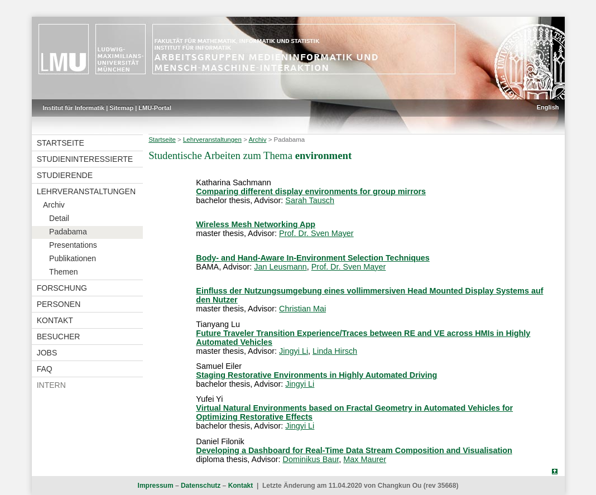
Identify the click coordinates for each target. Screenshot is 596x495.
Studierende (65, 175)
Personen (59, 304)
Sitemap (121, 107)
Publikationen (72, 258)
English (548, 107)
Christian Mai (302, 308)
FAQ (44, 368)
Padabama (68, 231)
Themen (63, 271)
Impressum (156, 485)
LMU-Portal (154, 107)
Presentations (73, 245)
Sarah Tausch (309, 200)
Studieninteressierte (85, 159)
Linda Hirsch (335, 351)
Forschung (62, 287)
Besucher (58, 336)
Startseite (60, 142)
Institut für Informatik (74, 107)
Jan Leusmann (280, 266)
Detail (59, 218)
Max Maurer (364, 459)
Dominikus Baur (311, 459)
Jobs (47, 352)
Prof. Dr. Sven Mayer (316, 233)
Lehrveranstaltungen (86, 191)
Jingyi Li (293, 351)
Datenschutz (200, 485)
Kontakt (55, 320)
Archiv (54, 204)
